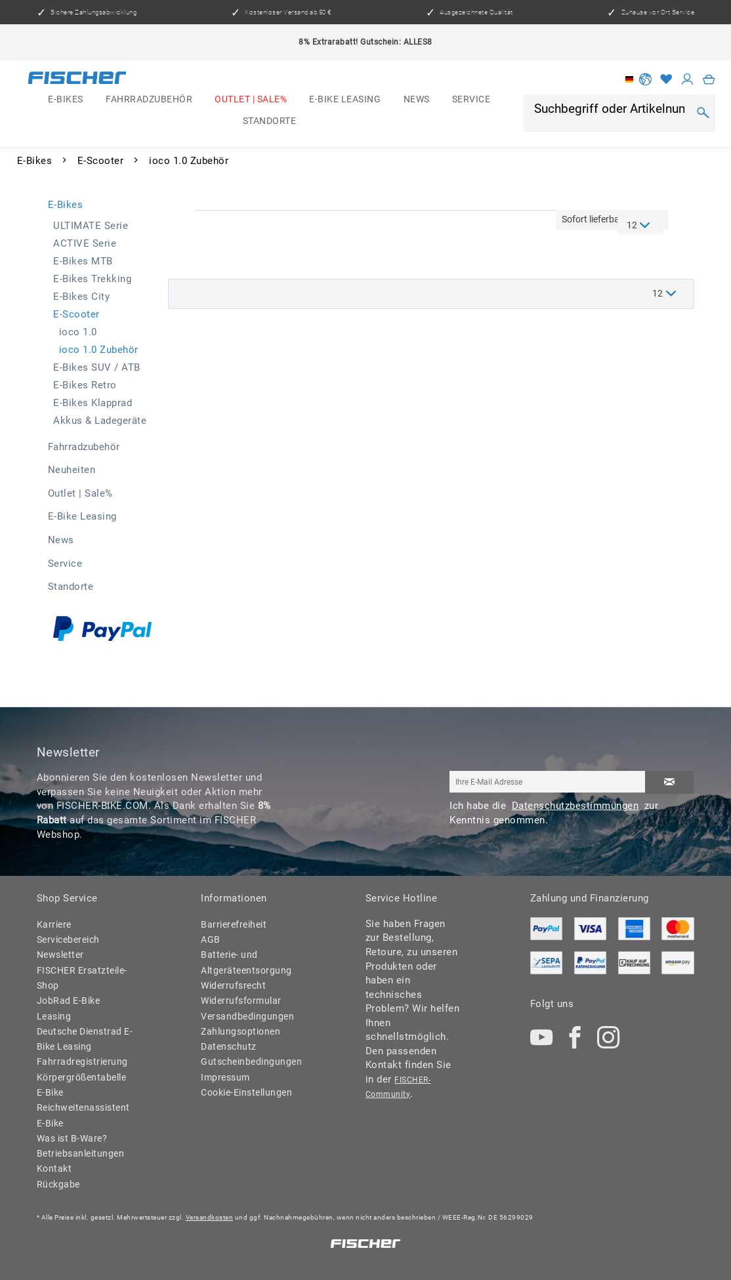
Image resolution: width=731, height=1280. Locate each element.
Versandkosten (210, 1217)
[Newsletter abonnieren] (669, 782)
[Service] (471, 100)
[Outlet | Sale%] (250, 100)
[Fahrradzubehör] (148, 100)
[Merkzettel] (666, 79)
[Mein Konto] (687, 79)
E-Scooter (76, 314)
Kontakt (54, 1168)
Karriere (54, 924)
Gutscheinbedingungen (249, 1061)
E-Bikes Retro (85, 385)
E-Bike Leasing (82, 516)
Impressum (225, 1077)
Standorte (71, 586)
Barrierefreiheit (233, 924)
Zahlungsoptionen (240, 1031)
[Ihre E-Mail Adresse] (547, 782)
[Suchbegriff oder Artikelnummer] (610, 108)
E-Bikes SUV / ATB (96, 367)
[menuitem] (65, 100)
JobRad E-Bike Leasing (68, 1008)
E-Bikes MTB (83, 261)
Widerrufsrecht (233, 985)
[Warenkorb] (709, 79)
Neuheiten (72, 470)
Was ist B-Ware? (72, 1138)
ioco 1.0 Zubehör (98, 350)
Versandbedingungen (247, 1016)
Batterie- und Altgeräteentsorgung (246, 962)
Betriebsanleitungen (81, 1153)
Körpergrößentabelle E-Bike (82, 1085)
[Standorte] (269, 121)
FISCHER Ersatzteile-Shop (82, 978)
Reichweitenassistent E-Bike (83, 1115)
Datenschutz (229, 1046)
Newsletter (60, 954)
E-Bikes (65, 205)
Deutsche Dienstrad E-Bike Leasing (85, 1039)
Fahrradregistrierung (82, 1061)
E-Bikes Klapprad (92, 403)
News (61, 540)
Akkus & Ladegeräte (99, 420)
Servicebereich (68, 939)
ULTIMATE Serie (90, 226)
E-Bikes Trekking (92, 279)
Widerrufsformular (241, 1000)
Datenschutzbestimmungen (575, 806)
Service (65, 563)
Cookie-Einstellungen (246, 1092)
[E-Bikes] (65, 100)
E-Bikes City (81, 296)
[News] (416, 100)
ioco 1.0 (78, 332)
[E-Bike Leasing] (345, 100)
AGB (210, 939)
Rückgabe (58, 1184)
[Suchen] (702, 113)
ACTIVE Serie (84, 243)
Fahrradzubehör (84, 447)
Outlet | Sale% (80, 493)
